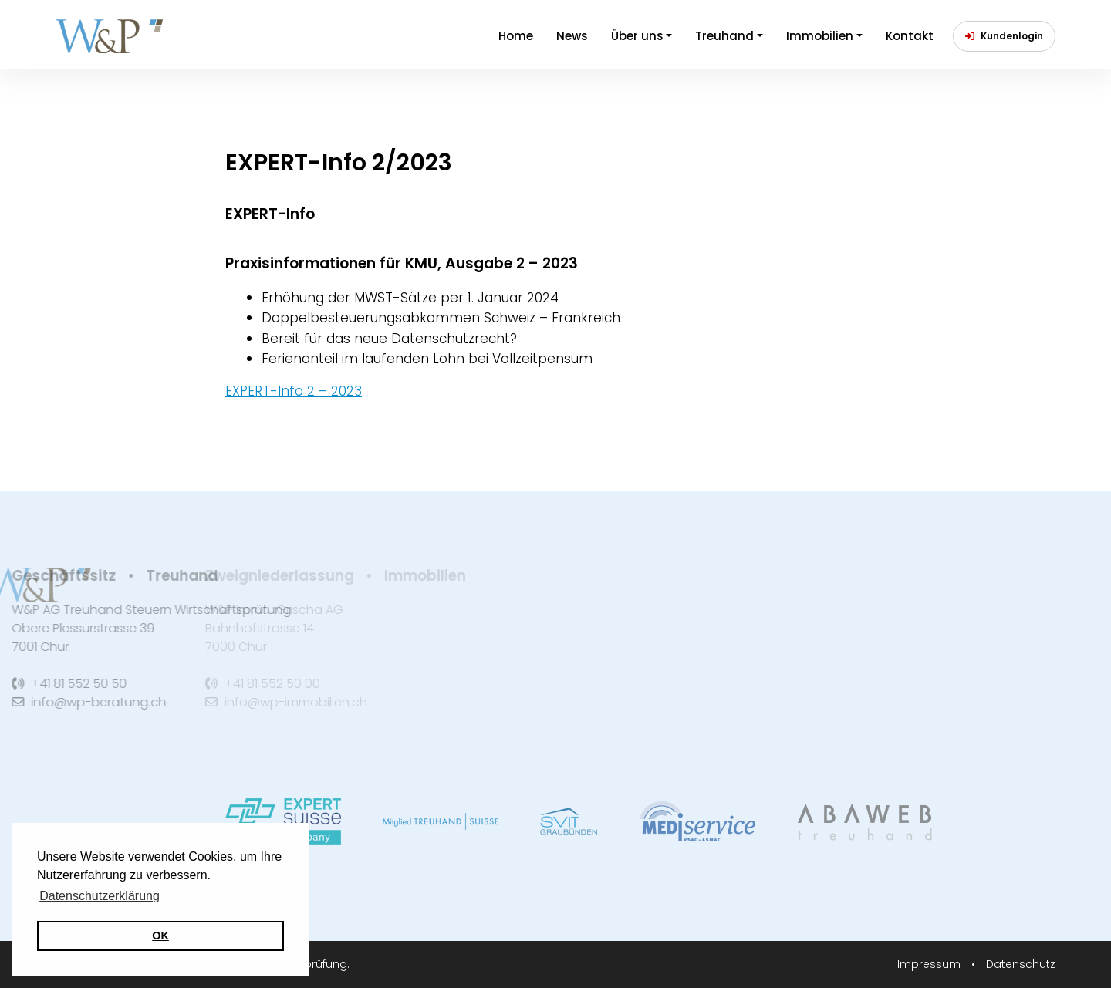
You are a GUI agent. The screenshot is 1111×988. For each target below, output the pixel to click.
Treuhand (724, 36)
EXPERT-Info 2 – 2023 (293, 391)
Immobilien (819, 36)
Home (515, 36)
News (572, 36)
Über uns (637, 36)
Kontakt (910, 36)
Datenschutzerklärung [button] (99, 895)
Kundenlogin (1004, 35)
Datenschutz (1020, 964)
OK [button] (160, 935)
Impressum (930, 964)
